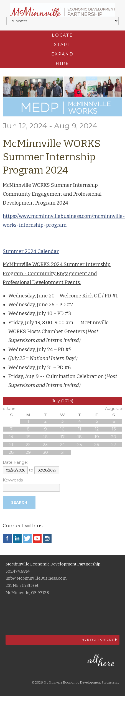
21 (11, 444)
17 (62, 436)
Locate (62, 35)
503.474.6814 (18, 571)
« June (9, 408)
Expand (62, 54)
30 (45, 452)
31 (62, 452)
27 (113, 444)
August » (113, 408)
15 (28, 436)
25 (79, 444)
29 (28, 452)
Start (62, 44)
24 (62, 444)
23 (45, 444)
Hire (63, 63)
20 (113, 436)
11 (79, 429)
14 (11, 436)
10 (62, 429)
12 (97, 429)
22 (28, 444)
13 (114, 429)
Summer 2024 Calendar (31, 251)
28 (11, 452)
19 (97, 436)
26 (96, 444)
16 (45, 436)
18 (79, 436)
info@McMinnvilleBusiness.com (36, 578)
